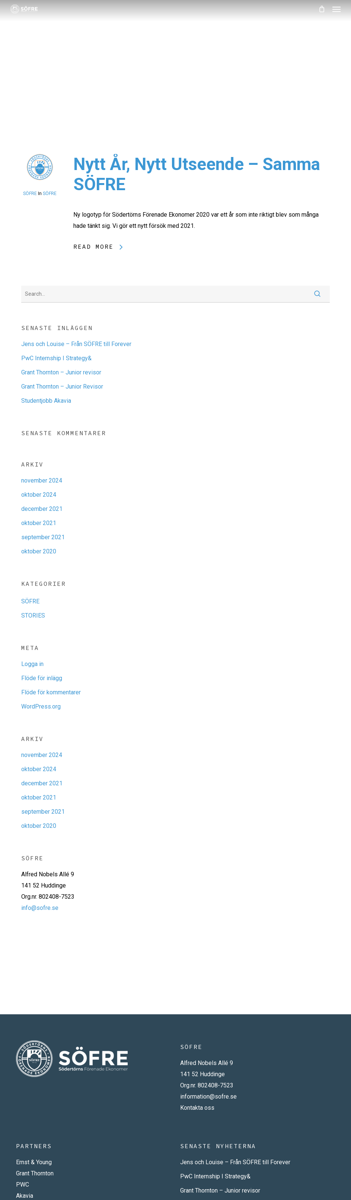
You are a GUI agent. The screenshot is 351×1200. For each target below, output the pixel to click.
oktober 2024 (38, 494)
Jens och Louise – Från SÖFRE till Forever (76, 344)
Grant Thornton (35, 1173)
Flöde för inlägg (41, 678)
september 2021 (43, 537)
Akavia (24, 1195)
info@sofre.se (39, 907)
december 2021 (42, 508)
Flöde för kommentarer (51, 692)
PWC (22, 1184)
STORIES (33, 615)
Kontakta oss (197, 1107)
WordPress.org (41, 706)
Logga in (32, 663)
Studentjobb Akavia (46, 400)
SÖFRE (30, 193)
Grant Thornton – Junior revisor (61, 372)
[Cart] (322, 8)
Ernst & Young (34, 1162)
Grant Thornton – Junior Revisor (62, 386)
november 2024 (41, 480)
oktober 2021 (38, 523)
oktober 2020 (38, 551)
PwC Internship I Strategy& (56, 358)
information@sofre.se (208, 1096)
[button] (336, 9)
